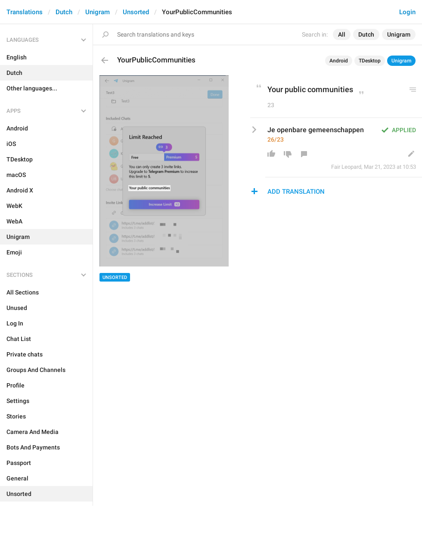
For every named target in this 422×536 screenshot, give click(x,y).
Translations (24, 12)
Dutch (64, 12)
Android (338, 61)
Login (407, 12)
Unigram (97, 12)
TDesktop (370, 61)
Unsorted (136, 12)
